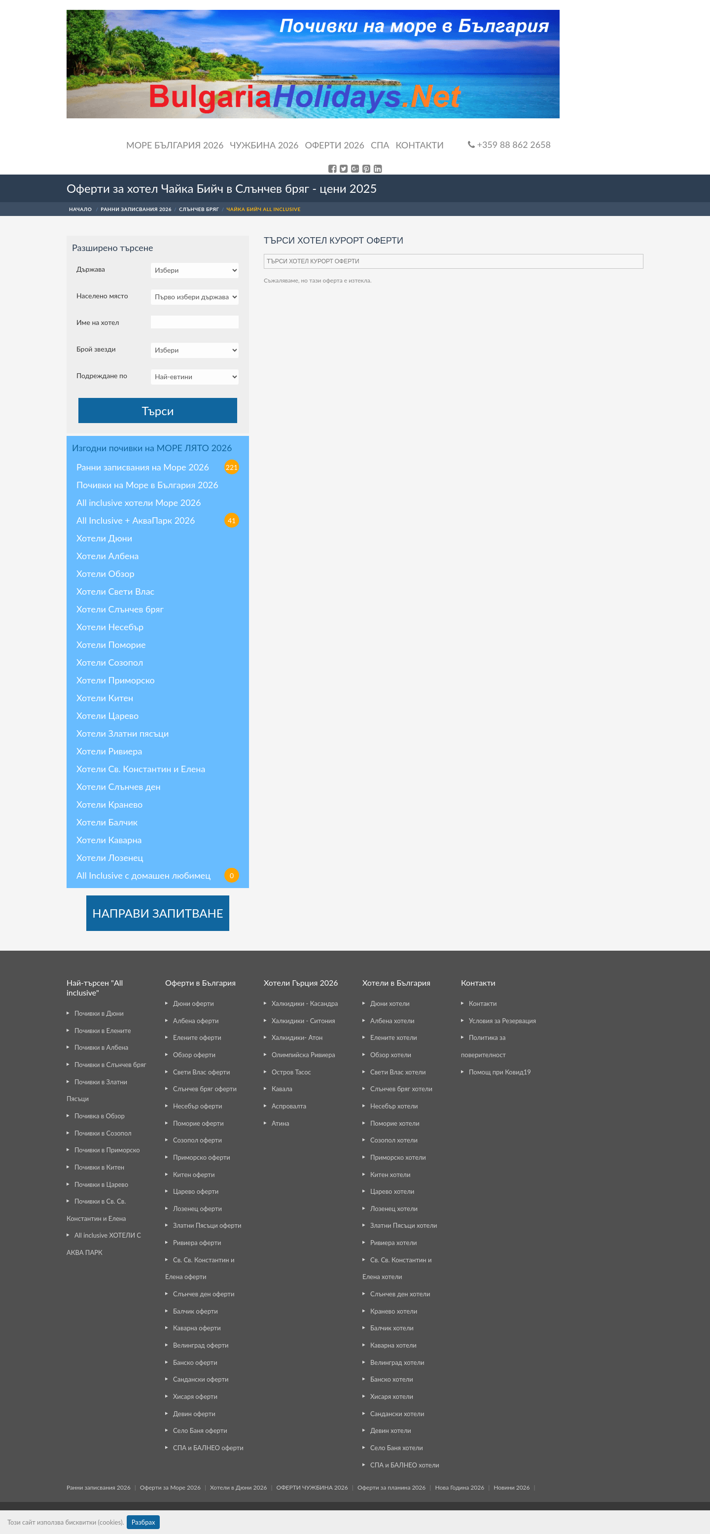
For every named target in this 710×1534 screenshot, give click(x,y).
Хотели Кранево (109, 804)
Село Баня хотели (396, 1448)
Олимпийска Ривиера (303, 1055)
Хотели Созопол (109, 662)
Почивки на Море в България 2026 (147, 484)
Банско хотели (391, 1379)
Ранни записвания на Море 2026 (157, 467)
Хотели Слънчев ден (118, 786)
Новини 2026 (512, 1487)
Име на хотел (97, 322)
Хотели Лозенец (109, 857)
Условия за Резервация (502, 1021)
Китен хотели (390, 1174)
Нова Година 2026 (459, 1487)
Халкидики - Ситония (303, 1021)
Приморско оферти (201, 1157)
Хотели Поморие (111, 644)
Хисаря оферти (195, 1396)
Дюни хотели (390, 1003)
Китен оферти (193, 1174)
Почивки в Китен (99, 1167)
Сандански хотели (397, 1414)
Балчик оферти (195, 1311)
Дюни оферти (193, 1003)
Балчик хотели (392, 1328)
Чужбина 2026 (264, 145)
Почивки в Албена (101, 1047)
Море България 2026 (175, 145)
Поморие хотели (395, 1123)
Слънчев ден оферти (203, 1294)
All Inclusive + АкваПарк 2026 (157, 520)
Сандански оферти (200, 1379)
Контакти (419, 145)
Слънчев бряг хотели (401, 1089)
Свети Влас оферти (201, 1072)
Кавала (282, 1089)
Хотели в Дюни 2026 (238, 1487)
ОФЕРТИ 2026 (334, 145)
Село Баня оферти (200, 1430)
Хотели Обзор (105, 573)
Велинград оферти (200, 1345)
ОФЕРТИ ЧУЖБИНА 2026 (312, 1487)
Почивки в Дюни (99, 1013)
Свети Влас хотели (398, 1072)
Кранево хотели (393, 1311)
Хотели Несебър (109, 626)
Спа (380, 145)
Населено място (102, 295)
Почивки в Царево (101, 1184)
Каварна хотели (393, 1345)
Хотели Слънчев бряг (120, 609)
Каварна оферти (197, 1328)
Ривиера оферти (197, 1243)
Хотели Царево (107, 715)
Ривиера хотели (393, 1243)
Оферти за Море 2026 (170, 1487)
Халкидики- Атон (297, 1037)
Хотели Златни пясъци (122, 733)
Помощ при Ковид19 (500, 1072)
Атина (280, 1123)
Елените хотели (393, 1037)
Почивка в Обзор (99, 1116)
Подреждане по (101, 375)
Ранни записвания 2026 (99, 1487)
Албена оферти (196, 1021)
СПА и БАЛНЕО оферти (208, 1448)
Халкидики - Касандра (305, 1003)
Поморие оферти (198, 1123)
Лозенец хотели (394, 1209)
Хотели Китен (104, 697)
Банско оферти (195, 1362)
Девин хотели (390, 1430)
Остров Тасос (291, 1072)
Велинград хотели (397, 1362)
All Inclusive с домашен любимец (157, 875)
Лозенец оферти (197, 1209)
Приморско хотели (398, 1157)
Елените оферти (197, 1037)
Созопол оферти (197, 1140)
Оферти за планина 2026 (391, 1487)
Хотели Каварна (109, 839)
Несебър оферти (197, 1106)
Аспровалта (289, 1106)
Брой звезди (96, 349)
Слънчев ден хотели (400, 1294)
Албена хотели (392, 1021)
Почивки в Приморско (107, 1150)
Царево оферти (195, 1191)
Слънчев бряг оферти (205, 1089)
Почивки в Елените (102, 1031)
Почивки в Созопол (103, 1133)
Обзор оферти (194, 1055)
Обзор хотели (390, 1055)
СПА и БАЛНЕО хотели (404, 1465)
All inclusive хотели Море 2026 (138, 502)
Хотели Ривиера (109, 751)
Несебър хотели (394, 1106)
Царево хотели (392, 1191)
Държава (90, 269)
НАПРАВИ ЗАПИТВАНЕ (157, 913)
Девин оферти (194, 1414)
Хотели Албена (107, 555)
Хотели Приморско (115, 680)
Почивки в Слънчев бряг (110, 1065)
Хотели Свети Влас (115, 591)
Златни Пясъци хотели (403, 1225)
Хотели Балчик (107, 822)
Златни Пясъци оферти (207, 1225)
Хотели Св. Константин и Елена (140, 768)
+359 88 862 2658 (509, 144)
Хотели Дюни (104, 538)
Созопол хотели (394, 1140)
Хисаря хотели (391, 1396)
